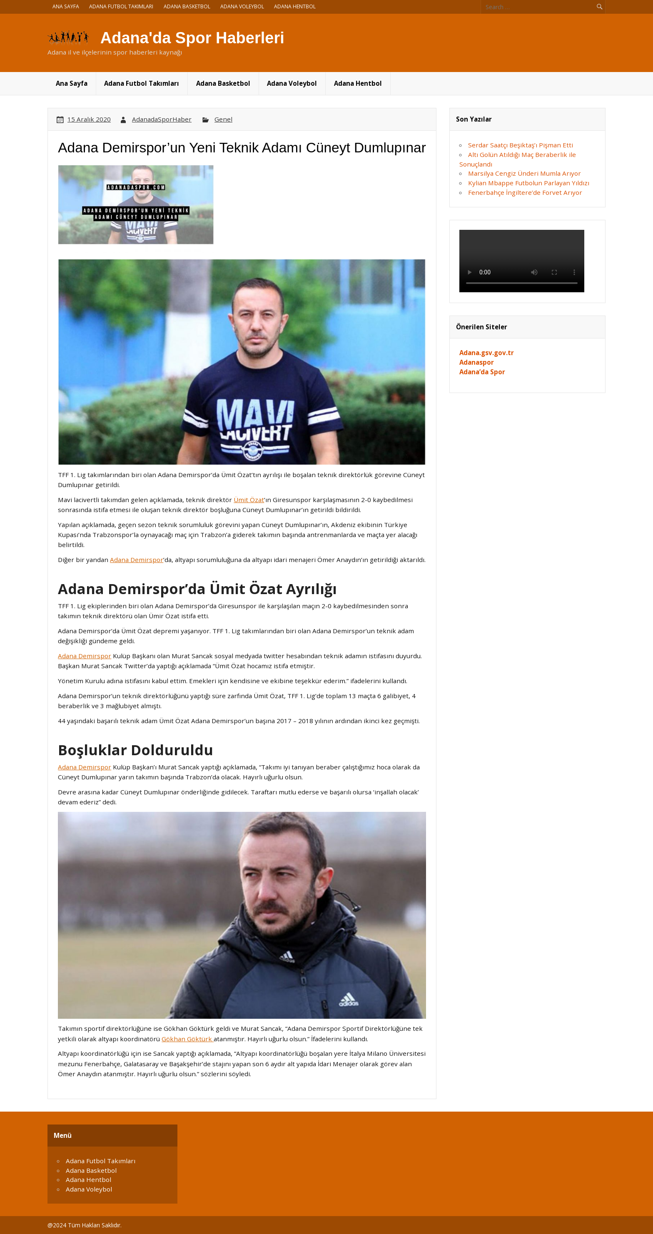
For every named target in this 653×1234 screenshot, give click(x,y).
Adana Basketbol (187, 6)
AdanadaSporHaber (162, 119)
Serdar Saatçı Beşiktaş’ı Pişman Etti (520, 145)
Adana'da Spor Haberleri (192, 38)
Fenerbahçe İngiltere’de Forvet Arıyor (525, 192)
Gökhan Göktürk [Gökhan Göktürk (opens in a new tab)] (188, 1039)
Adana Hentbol (295, 6)
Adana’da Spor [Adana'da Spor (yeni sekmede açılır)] (482, 372)
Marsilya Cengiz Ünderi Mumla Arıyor (524, 173)
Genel (223, 119)
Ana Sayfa (65, 6)
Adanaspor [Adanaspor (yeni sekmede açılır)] (476, 362)
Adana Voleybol (242, 6)
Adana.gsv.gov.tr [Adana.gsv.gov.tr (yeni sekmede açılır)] (486, 352)
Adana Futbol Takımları (121, 6)
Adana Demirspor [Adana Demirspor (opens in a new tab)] (136, 559)
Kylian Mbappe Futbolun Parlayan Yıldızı (528, 183)
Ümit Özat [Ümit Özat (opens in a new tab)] (249, 499)
